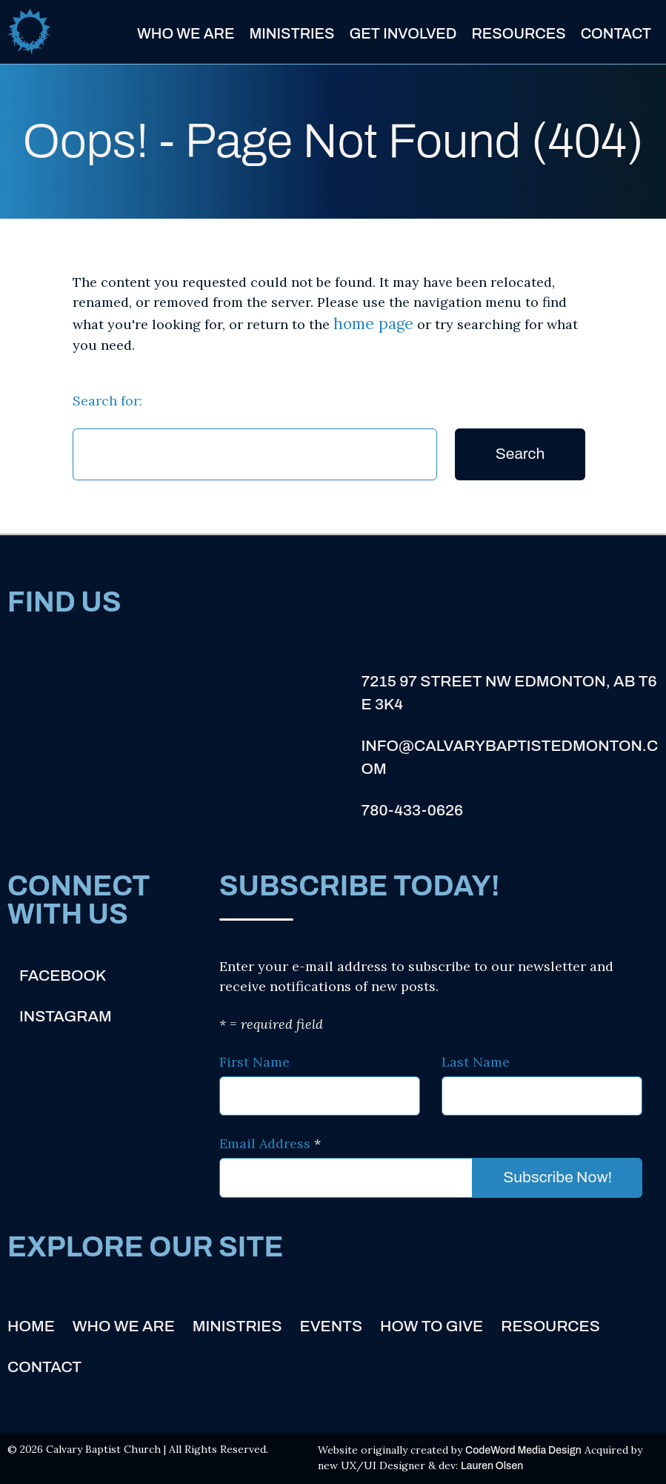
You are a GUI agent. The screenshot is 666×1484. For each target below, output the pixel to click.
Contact (616, 33)
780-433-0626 (412, 810)
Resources (518, 33)
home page (373, 324)
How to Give (431, 1326)
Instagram (65, 1016)
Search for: (107, 400)
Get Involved (402, 33)
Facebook (62, 975)
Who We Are (185, 33)
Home (31, 1326)
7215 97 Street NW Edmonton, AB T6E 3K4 (508, 693)
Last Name (476, 1061)
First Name (254, 1061)
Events (331, 1326)
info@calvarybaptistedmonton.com (509, 758)
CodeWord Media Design (523, 1450)
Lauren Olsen (492, 1465)
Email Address (270, 1143)
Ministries (291, 33)
